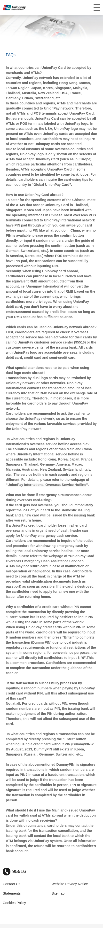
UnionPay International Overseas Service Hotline (47, 485)
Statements (12, 893)
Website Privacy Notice (70, 884)
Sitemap (58, 893)
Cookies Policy (14, 903)
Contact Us (11, 884)
